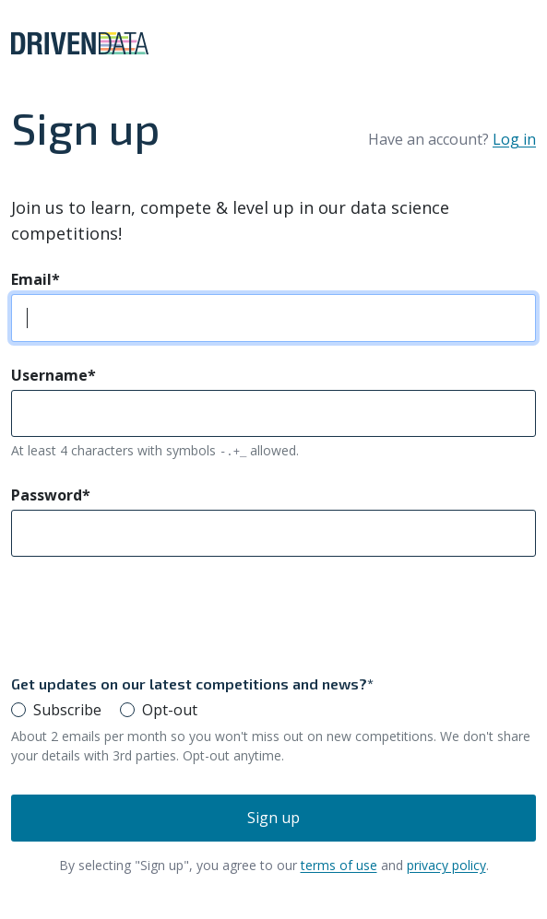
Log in (514, 139)
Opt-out (169, 710)
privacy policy (446, 865)
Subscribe (67, 710)
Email (35, 279)
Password (50, 495)
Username (53, 375)
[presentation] (151, 615)
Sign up (273, 817)
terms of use (339, 865)
